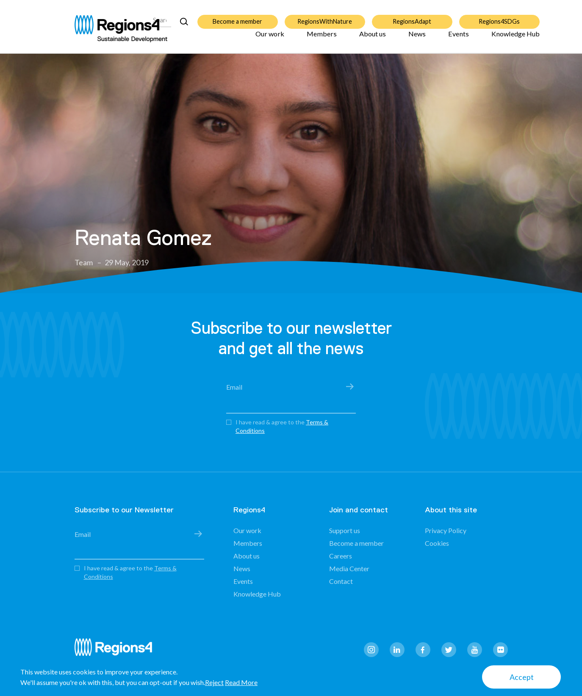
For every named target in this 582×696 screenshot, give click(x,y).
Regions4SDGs (499, 16)
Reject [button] (214, 682)
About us (372, 39)
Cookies (437, 543)
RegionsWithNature (324, 16)
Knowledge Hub (515, 39)
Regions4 (117, 650)
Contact (341, 581)
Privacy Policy (445, 530)
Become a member (237, 16)
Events (458, 39)
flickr (500, 649)
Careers (340, 556)
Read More (241, 682)
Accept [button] (522, 677)
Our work (269, 39)
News (417, 39)
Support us (344, 530)
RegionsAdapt (412, 16)
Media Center (349, 568)
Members (322, 39)
